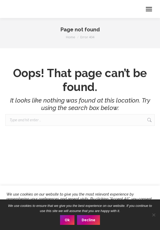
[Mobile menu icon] (149, 9)
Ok (67, 219)
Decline (88, 219)
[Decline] (153, 214)
